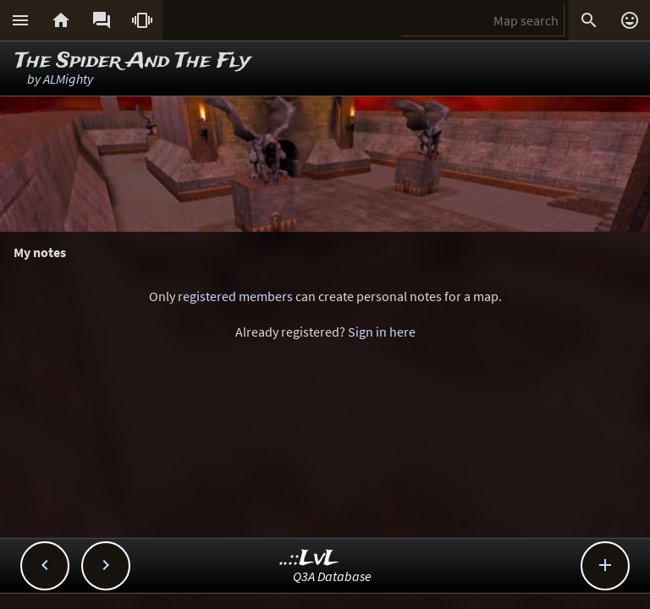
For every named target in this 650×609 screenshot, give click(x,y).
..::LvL (309, 558)
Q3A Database (332, 576)
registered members (235, 296)
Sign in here (382, 331)
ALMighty (68, 78)
